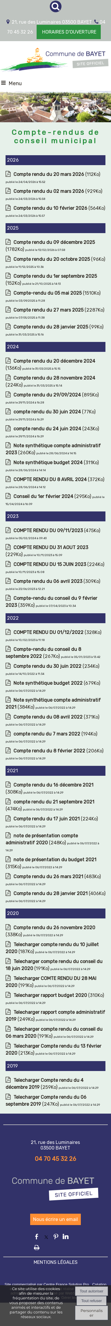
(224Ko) (58, 564)
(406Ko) (59, 893)
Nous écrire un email (55, 1219)
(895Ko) (56, 395)
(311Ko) (56, 462)
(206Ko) (58, 751)
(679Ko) (56, 683)
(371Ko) (56, 717)
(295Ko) (52, 496)
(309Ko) (56, 581)
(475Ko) (56, 530)
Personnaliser (92, 1313)
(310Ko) (58, 995)
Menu (15, 83)
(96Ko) (59, 259)
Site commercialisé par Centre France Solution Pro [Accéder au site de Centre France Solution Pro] (47, 1284)
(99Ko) (58, 327)
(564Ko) (59, 208)
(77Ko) (54, 412)
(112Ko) (56, 174)
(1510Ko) (56, 293)
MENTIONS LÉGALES (56, 1262)
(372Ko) (58, 479)
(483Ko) (57, 876)
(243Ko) (56, 428)
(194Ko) (55, 734)
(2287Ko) (58, 310)
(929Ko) (57, 191)
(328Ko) (57, 632)
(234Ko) (56, 666)
